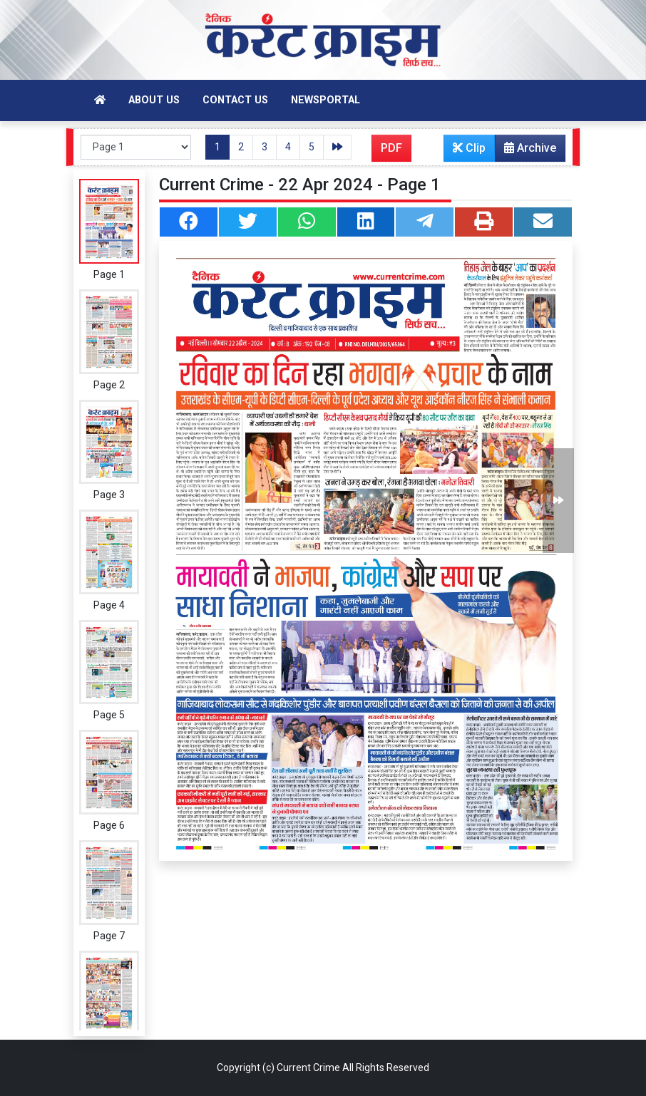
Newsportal (325, 100)
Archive (526, 151)
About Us (154, 100)
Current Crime (308, 1067)
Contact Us (235, 100)
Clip (469, 148)
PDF (391, 148)
